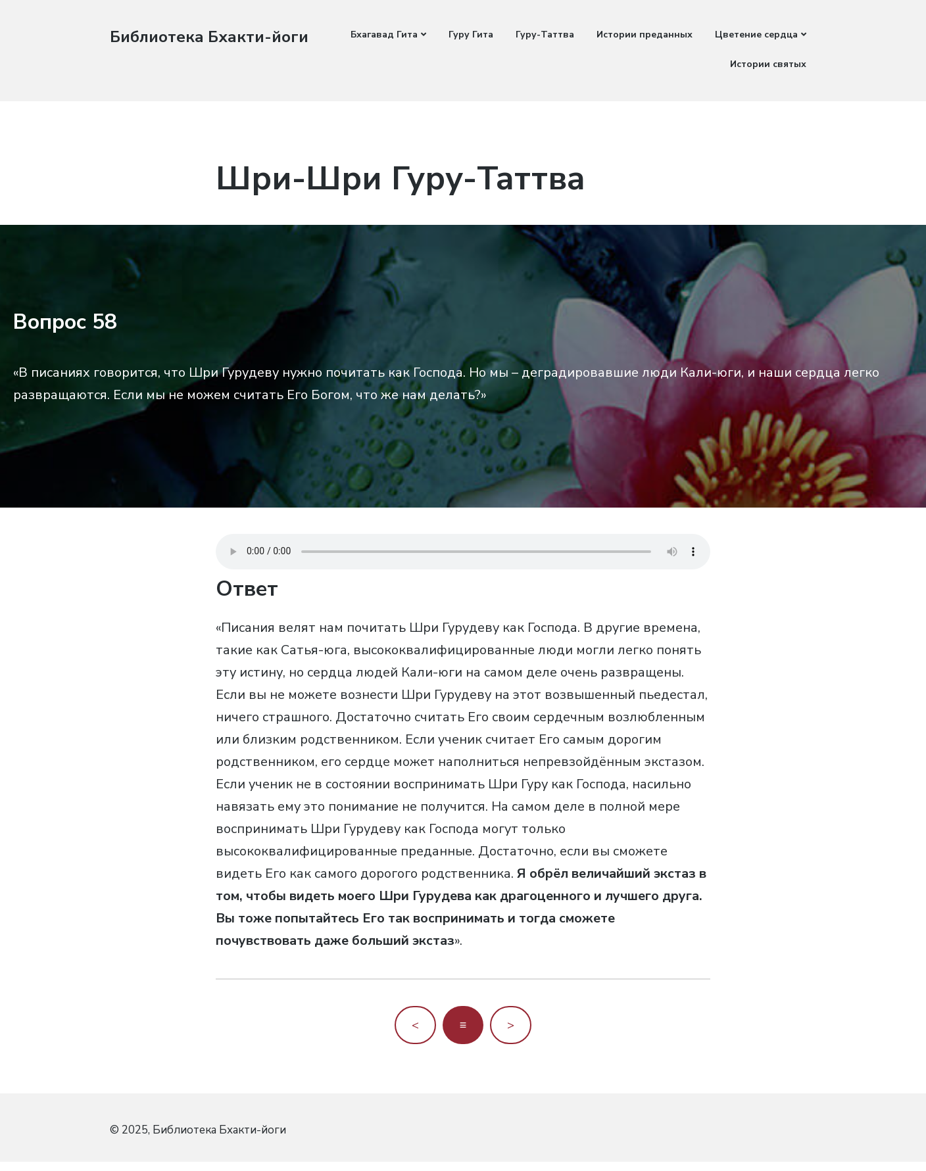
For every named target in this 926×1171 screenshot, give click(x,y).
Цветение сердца (756, 34)
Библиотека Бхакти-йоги (215, 36)
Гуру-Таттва (545, 34)
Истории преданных (645, 34)
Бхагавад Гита (384, 34)
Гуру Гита (471, 34)
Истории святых (768, 64)
